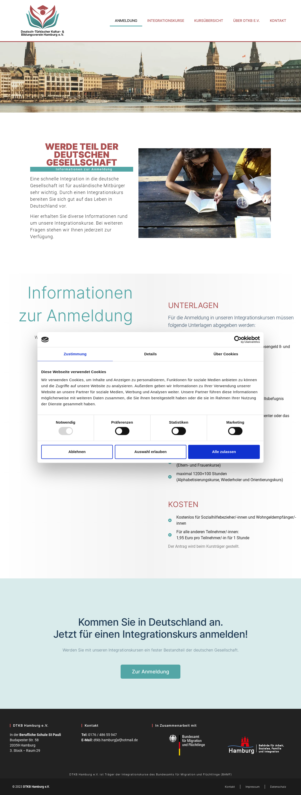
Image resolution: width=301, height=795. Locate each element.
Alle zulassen (224, 452)
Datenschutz (278, 786)
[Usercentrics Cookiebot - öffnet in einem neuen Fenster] (238, 339)
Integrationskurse (165, 20)
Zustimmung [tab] (75, 354)
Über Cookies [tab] (226, 354)
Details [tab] (150, 354)
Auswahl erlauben (150, 452)
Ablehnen (76, 452)
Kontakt (278, 20)
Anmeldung (126, 20)
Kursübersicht (208, 20)
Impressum (252, 786)
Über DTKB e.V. (246, 20)
